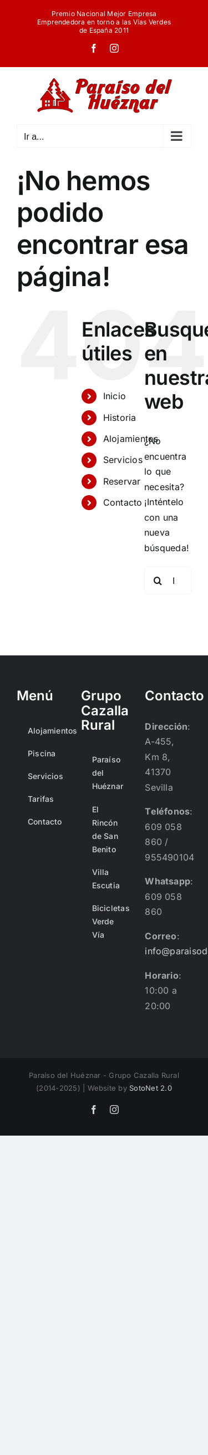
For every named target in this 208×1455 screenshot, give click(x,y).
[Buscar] (158, 580)
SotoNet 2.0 (150, 1087)
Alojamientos (131, 438)
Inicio (114, 395)
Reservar (122, 481)
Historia (119, 417)
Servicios (123, 459)
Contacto (123, 502)
